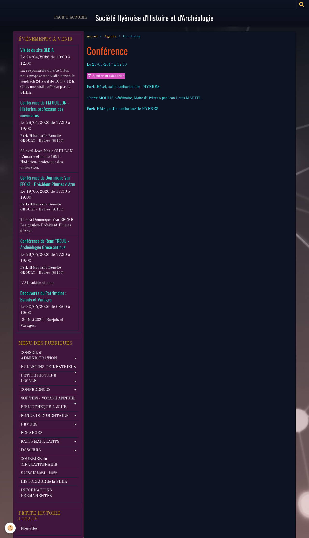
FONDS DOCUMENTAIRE (45, 416)
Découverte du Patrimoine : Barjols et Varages (43, 296)
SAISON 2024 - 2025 (39, 473)
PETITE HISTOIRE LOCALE (38, 378)
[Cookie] (10, 528)
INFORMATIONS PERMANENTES (36, 493)
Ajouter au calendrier (106, 75)
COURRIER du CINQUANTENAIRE (39, 462)
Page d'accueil (70, 18)
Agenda (110, 36)
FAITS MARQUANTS (40, 442)
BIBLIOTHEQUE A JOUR (44, 407)
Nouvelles (29, 529)
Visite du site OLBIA (37, 49)
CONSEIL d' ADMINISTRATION (39, 355)
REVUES (29, 424)
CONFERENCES (35, 390)
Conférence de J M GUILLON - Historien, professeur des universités (44, 109)
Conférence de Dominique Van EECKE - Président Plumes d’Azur (48, 181)
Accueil (92, 36)
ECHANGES (31, 433)
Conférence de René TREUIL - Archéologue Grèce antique (44, 244)
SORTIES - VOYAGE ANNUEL (48, 398)
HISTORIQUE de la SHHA (44, 482)
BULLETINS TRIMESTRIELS (48, 367)
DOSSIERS (31, 450)
